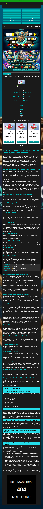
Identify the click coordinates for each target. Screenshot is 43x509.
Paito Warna (12, 18)
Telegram (29, 3)
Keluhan (12, 22)
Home (12, 9)
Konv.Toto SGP (31, 18)
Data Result (31, 13)
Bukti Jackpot (31, 20)
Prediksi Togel (12, 11)
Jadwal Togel (12, 13)
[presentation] (20, 145)
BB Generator (31, 16)
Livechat (34, 3)
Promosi (31, 11)
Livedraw (31, 9)
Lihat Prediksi (9, 141)
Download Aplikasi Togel (11, 3)
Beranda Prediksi (7, 74)
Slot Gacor (12, 16)
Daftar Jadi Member (22, 3)
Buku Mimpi (12, 20)
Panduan (31, 22)
